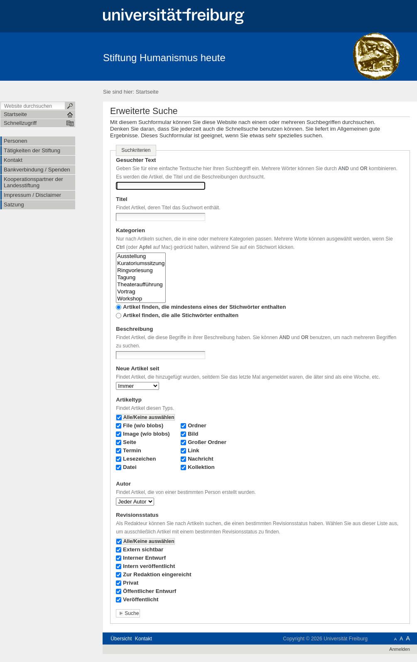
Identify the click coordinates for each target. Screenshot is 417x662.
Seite (129, 442)
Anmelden (399, 649)
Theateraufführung (140, 284)
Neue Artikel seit (137, 368)
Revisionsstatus (137, 515)
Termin (132, 450)
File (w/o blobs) (143, 425)
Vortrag (140, 291)
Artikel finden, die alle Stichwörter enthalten (180, 315)
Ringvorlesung (140, 270)
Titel (121, 199)
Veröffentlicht (140, 599)
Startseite (147, 92)
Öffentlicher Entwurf (149, 591)
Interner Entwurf (144, 558)
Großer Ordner (207, 442)
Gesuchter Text (136, 160)
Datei (130, 467)
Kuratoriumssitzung (140, 263)
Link (193, 450)
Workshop (140, 298)
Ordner (197, 425)
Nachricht (200, 459)
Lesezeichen (139, 459)
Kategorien (130, 230)
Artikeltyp (129, 400)
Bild (193, 434)
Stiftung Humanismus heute (164, 57)
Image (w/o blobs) (146, 434)
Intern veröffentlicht (149, 566)
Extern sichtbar (143, 549)
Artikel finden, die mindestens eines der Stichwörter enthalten (204, 307)
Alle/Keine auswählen (148, 417)
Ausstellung (140, 256)
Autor (123, 484)
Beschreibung (134, 329)
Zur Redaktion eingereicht (157, 574)
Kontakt (143, 639)
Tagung (140, 277)
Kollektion (201, 467)
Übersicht (121, 639)
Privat (130, 583)
